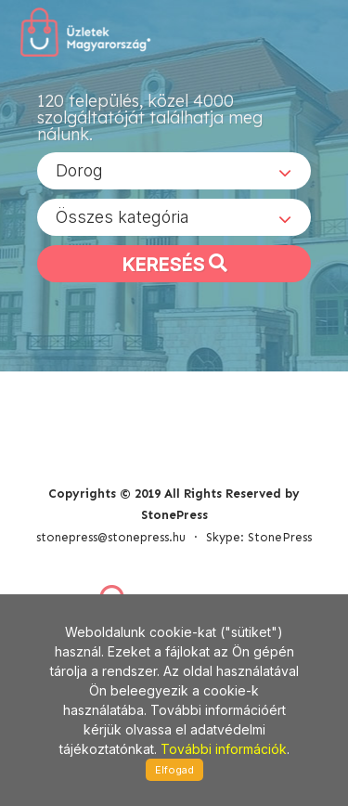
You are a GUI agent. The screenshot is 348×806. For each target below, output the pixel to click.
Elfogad (174, 769)
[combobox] (174, 170)
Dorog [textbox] (79, 170)
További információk (224, 749)
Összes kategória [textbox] (122, 217)
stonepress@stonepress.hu (111, 537)
